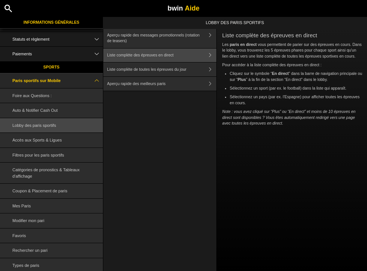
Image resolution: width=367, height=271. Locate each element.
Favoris (19, 235)
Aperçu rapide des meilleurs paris (161, 84)
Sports (51, 67)
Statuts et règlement (57, 39)
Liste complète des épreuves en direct (161, 55)
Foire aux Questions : (32, 95)
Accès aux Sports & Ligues (37, 140)
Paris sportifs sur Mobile (57, 80)
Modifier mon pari (28, 220)
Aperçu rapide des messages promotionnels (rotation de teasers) (161, 38)
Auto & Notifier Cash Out (34, 110)
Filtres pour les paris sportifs (38, 155)
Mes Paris (21, 206)
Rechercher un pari (30, 250)
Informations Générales (51, 22)
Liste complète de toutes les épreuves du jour (161, 69)
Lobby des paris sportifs (34, 125)
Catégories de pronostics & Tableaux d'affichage (46, 172)
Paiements (57, 54)
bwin (183, 8)
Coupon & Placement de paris (39, 191)
